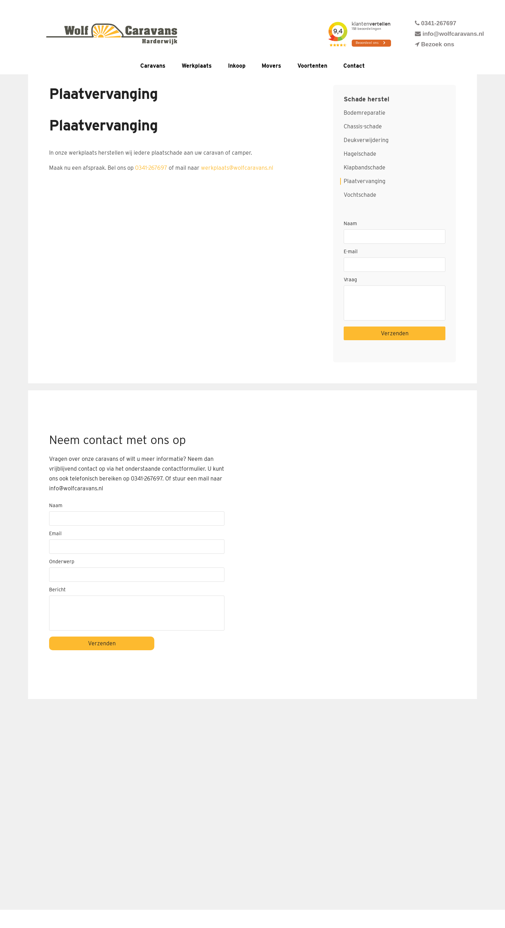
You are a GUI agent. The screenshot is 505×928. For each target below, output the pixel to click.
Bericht (57, 589)
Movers (271, 65)
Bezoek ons (434, 44)
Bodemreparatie (364, 113)
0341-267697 (435, 23)
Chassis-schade (363, 126)
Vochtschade (360, 195)
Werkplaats (197, 65)
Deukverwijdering (366, 140)
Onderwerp (61, 561)
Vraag (350, 279)
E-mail (351, 251)
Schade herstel (366, 99)
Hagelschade (360, 154)
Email (55, 533)
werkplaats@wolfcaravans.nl (237, 167)
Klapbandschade (364, 167)
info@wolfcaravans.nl (449, 34)
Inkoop (236, 65)
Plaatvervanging (364, 181)
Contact (354, 65)
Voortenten (312, 65)
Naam (350, 223)
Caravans (153, 65)
